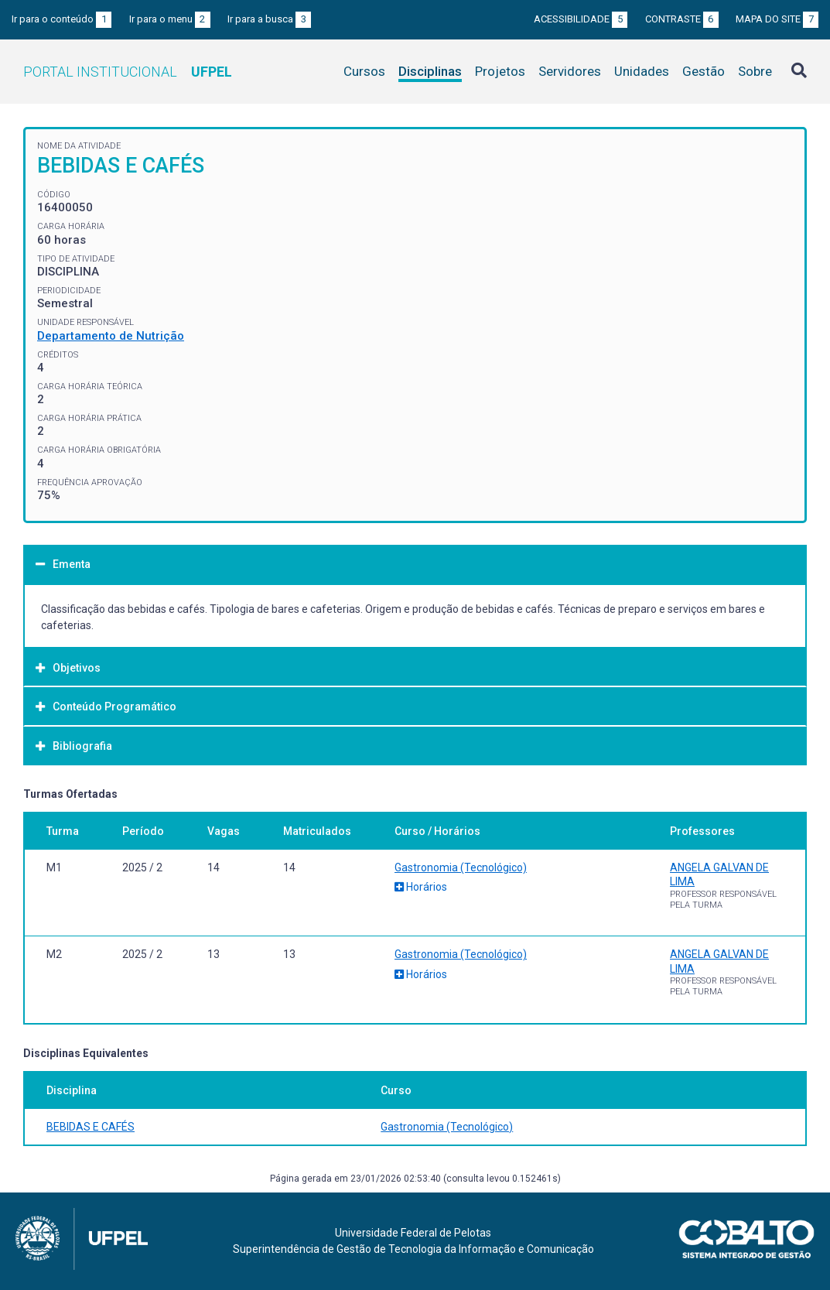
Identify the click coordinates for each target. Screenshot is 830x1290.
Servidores (569, 71)
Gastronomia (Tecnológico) (461, 867)
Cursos (364, 71)
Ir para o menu (169, 19)
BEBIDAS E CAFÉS (90, 1127)
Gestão (703, 71)
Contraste (682, 19)
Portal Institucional (127, 71)
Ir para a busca (269, 19)
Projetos (500, 71)
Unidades (641, 71)
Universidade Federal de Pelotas (413, 1233)
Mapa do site (777, 19)
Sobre (755, 71)
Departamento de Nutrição (110, 336)
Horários (421, 887)
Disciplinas (430, 71)
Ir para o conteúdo (61, 19)
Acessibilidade (580, 19)
